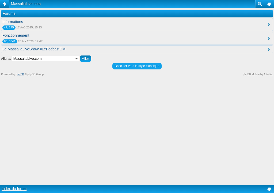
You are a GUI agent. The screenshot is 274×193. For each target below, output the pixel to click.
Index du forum (14, 189)
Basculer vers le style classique (137, 66)
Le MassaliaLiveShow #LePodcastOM (34, 49)
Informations (12, 22)
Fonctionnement (15, 35)
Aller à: (6, 59)
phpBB (20, 74)
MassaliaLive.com (26, 4)
